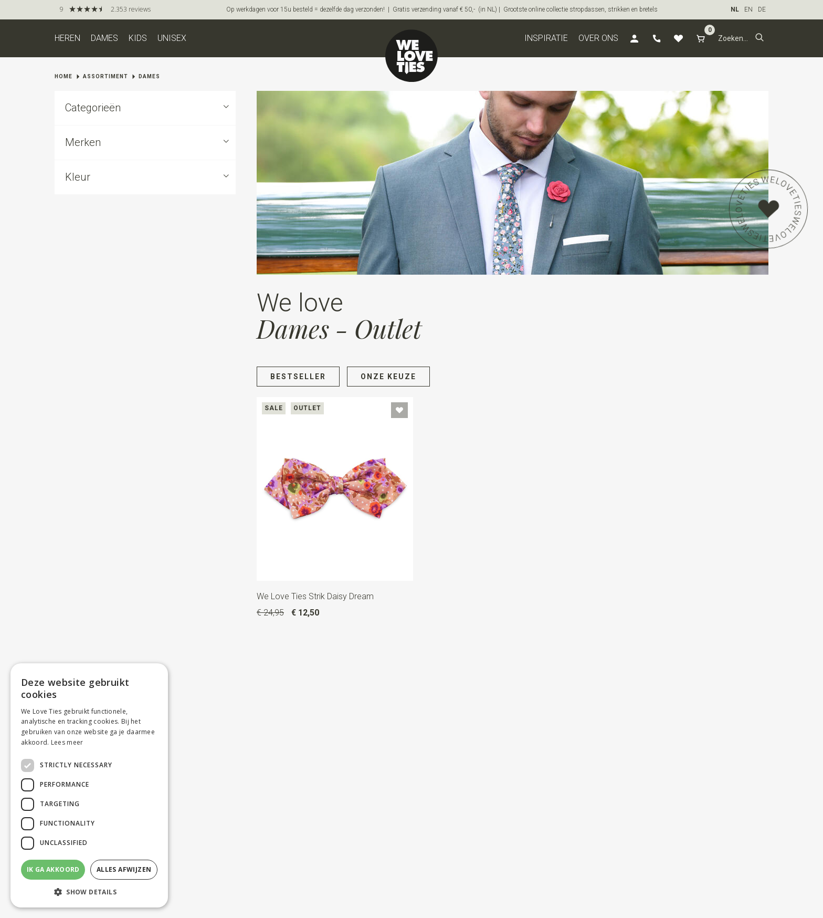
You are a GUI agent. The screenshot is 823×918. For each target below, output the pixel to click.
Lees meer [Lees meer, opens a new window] (67, 742)
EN (748, 9)
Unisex (171, 38)
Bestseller (298, 376)
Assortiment (105, 76)
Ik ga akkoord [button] (53, 869)
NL (735, 9)
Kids (138, 38)
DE (762, 9)
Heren (67, 38)
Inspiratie (546, 38)
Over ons (598, 38)
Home (63, 76)
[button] (759, 38)
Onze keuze (388, 376)
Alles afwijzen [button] (124, 869)
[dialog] (89, 785)
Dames (104, 38)
